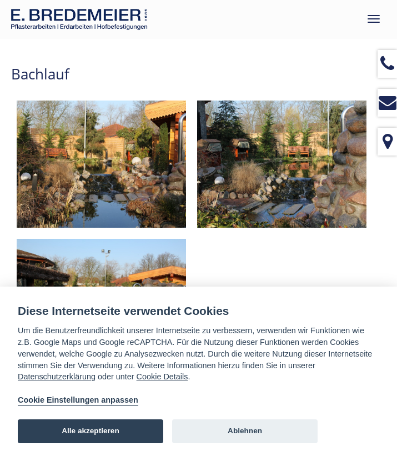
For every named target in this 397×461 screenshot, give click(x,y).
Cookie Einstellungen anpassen (78, 399)
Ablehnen (245, 431)
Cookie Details (162, 376)
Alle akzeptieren (90, 431)
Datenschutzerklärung (57, 376)
